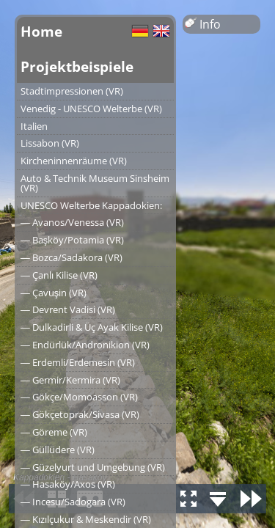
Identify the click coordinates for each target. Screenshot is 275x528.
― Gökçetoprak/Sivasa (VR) (80, 414)
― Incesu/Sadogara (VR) (73, 501)
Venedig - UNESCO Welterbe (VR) (91, 108)
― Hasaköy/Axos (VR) (68, 484)
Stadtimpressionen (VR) (72, 91)
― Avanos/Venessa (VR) (72, 222)
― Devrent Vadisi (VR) (68, 309)
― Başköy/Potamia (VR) (72, 239)
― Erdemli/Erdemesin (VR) (78, 362)
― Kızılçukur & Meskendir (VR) (86, 519)
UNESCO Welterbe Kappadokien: (91, 205)
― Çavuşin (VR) (54, 292)
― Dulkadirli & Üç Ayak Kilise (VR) (92, 327)
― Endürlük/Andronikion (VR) (85, 344)
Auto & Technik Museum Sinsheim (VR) (95, 183)
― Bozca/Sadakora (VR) (71, 257)
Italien (34, 126)
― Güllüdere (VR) (58, 449)
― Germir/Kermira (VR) (70, 379)
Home (41, 31)
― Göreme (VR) (54, 432)
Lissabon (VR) (50, 143)
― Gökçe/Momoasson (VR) (79, 396)
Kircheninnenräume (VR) (74, 160)
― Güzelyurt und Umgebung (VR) (93, 467)
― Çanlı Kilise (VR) (59, 275)
